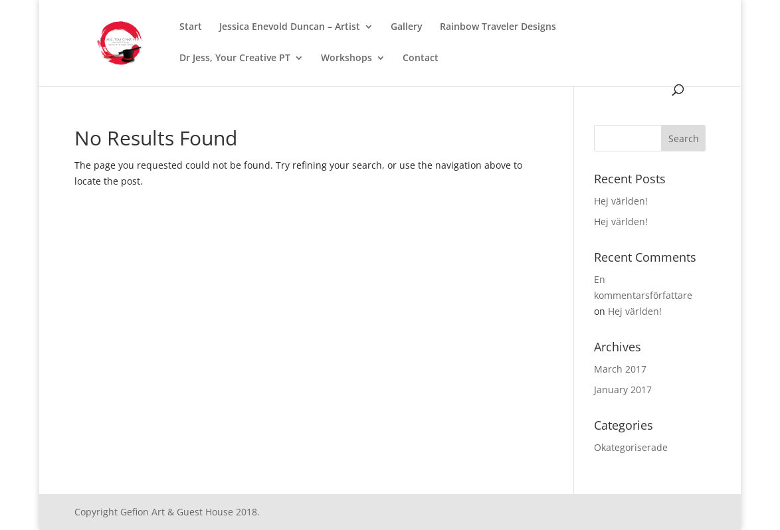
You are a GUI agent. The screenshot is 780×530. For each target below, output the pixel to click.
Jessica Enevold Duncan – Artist (289, 27)
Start (190, 27)
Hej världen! (621, 201)
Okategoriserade (631, 447)
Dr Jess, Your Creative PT (234, 58)
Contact (421, 58)
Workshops (346, 58)
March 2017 (620, 369)
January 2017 (623, 389)
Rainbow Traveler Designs (498, 27)
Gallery (407, 27)
